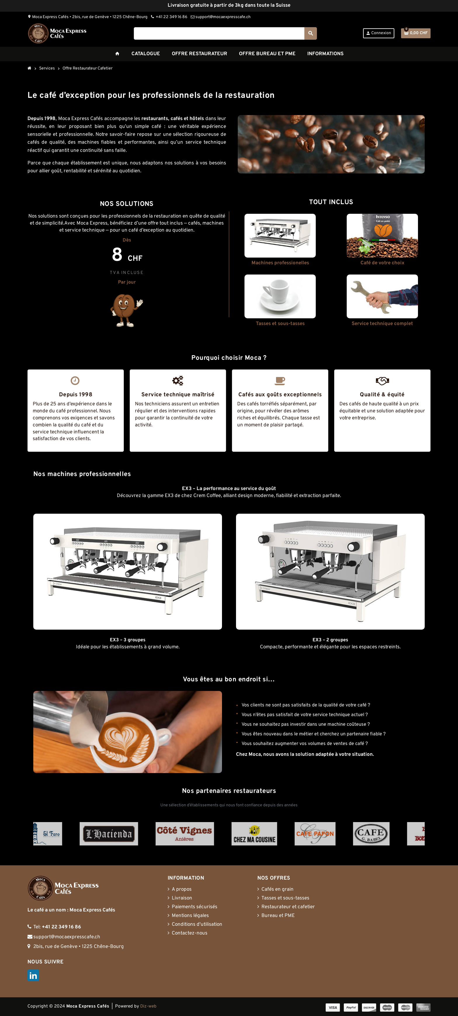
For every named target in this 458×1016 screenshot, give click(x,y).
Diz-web (148, 1006)
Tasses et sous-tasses (285, 898)
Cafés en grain (277, 889)
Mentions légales (190, 916)
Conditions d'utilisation (197, 924)
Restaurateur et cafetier (288, 907)
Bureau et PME (278, 916)
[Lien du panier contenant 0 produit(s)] (416, 33)
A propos (182, 889)
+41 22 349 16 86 (169, 17)
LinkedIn (33, 975)
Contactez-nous (189, 933)
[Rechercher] (225, 33)
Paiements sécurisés (194, 907)
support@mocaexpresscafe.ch (221, 17)
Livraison (182, 898)
